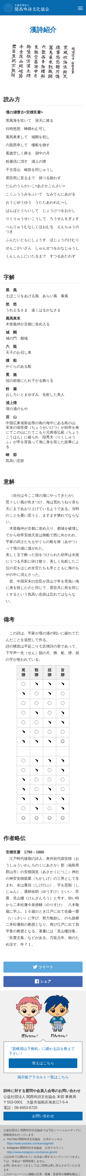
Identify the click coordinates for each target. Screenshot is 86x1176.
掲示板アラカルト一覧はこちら (43, 1077)
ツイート (43, 967)
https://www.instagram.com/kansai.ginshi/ (32, 1152)
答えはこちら (43, 1063)
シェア (43, 981)
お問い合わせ (43, 1116)
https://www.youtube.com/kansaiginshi (30, 1143)
